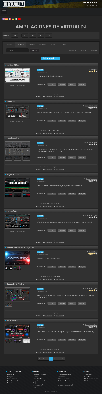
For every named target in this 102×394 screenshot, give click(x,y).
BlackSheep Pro (12, 138)
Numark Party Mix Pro (15, 284)
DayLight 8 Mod (12, 65)
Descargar (10, 374)
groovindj (94, 69)
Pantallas (10, 383)
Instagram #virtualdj (91, 379)
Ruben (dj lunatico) (91, 325)
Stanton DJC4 (11, 211)
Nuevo (9, 44)
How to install (60, 96)
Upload (94, 50)
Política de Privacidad (65, 381)
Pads (53, 44)
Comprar (10, 377)
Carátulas (20, 44)
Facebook (88, 374)
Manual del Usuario (39, 379)
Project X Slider (12, 175)
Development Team (91, 106)
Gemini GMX (11, 102)
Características (12, 379)
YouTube (87, 377)
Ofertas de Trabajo (64, 379)
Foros (34, 387)
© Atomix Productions (51, 392)
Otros (64, 44)
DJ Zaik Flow (93, 252)
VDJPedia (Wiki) (38, 385)
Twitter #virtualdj (90, 381)
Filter (83, 50)
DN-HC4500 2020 (13, 321)
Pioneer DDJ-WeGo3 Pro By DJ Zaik (20, 248)
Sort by (72, 50)
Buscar (34, 50)
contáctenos (62, 377)
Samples (42, 44)
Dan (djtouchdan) (91, 142)
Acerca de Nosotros (64, 374)
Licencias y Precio (13, 381)
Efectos (32, 44)
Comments (48, 96)
